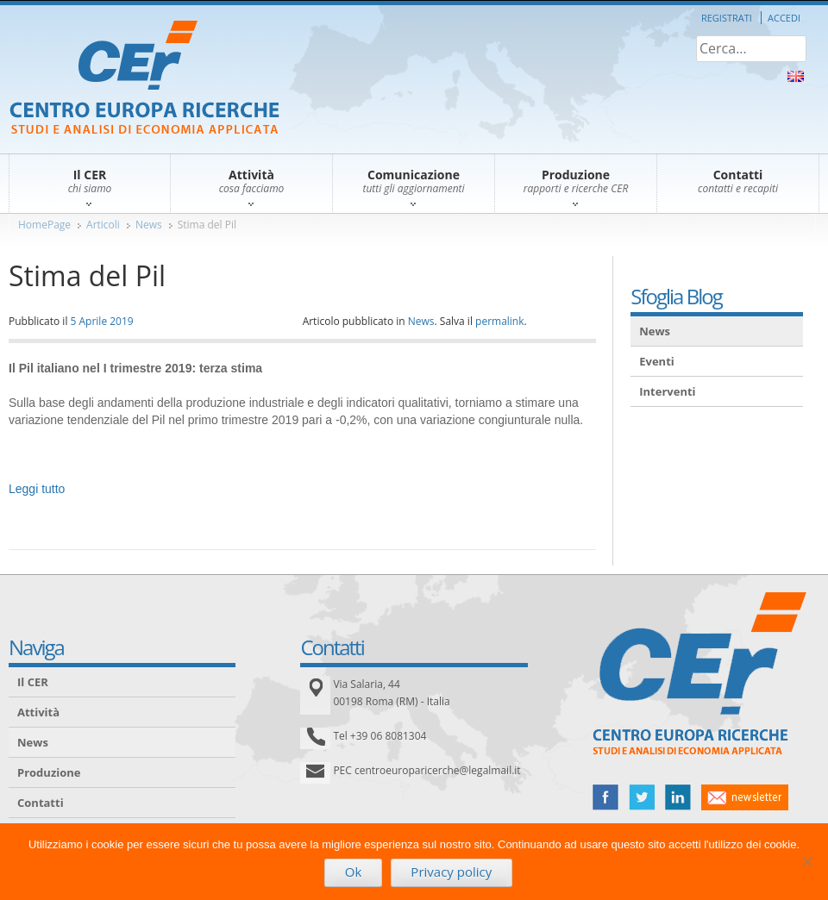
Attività (38, 712)
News (148, 224)
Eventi (656, 361)
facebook (605, 797)
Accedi (784, 17)
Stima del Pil (207, 224)
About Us (796, 76)
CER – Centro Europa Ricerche (144, 79)
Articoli (103, 224)
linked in (678, 797)
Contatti (40, 802)
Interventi (667, 391)
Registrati (726, 17)
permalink (499, 321)
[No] (806, 861)
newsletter (744, 797)
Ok (353, 871)
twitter (642, 797)
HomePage (44, 224)
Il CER (32, 682)
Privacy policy (451, 871)
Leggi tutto (37, 489)
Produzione (48, 772)
